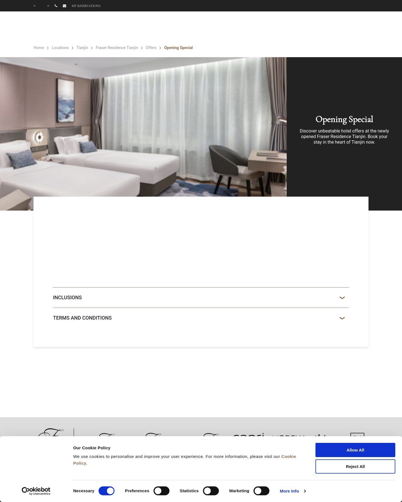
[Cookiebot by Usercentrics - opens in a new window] (36, 491)
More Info (289, 491)
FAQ (363, 28)
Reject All (355, 466)
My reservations (86, 6)
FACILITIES (300, 28)
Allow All (355, 450)
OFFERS (337, 28)
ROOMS (263, 28)
